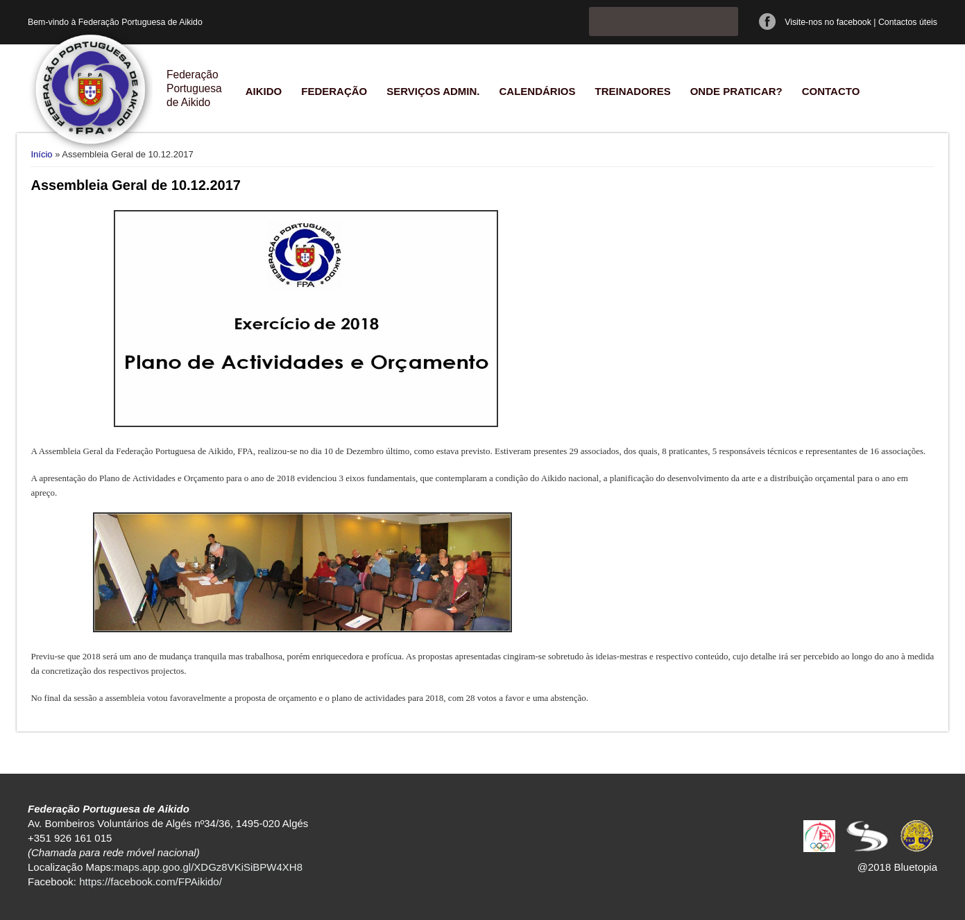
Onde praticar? (736, 91)
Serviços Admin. (432, 91)
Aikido (264, 91)
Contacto (831, 91)
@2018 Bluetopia (897, 867)
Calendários (537, 91)
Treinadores (632, 91)
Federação (334, 91)
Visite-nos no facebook (828, 22)
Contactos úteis (907, 22)
